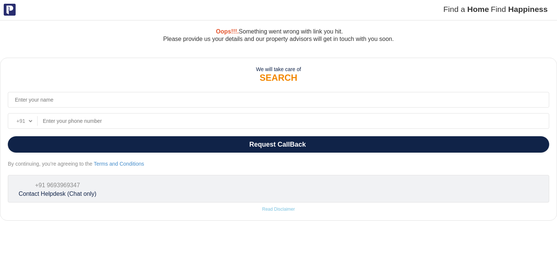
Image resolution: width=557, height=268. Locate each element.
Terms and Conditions (119, 164)
